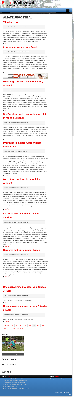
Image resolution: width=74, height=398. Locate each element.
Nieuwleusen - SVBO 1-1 (11, 386)
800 (34, 325)
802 (43, 325)
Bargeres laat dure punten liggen (21, 250)
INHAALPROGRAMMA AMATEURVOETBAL (16, 384)
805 (14, 328)
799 (30, 325)
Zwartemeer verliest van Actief (20, 47)
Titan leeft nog (11, 22)
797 (21, 325)
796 (17, 325)
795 (12, 325)
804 (10, 328)
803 (5, 328)
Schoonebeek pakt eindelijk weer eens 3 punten (17, 388)
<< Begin (6, 325)
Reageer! (7, 43)
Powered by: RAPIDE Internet (62, 392)
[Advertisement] (25, 281)
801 (38, 325)
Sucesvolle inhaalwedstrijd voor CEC (14, 379)
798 (25, 325)
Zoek (58, 4)
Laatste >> (20, 328)
